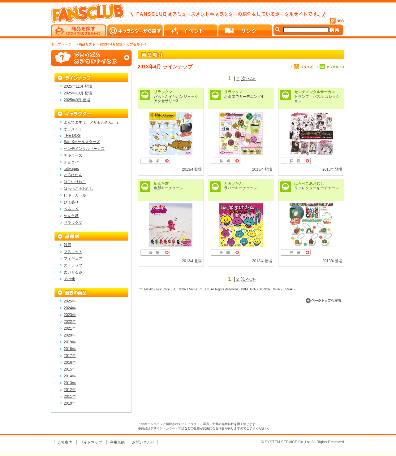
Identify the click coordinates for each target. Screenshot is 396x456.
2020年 (70, 335)
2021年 (70, 328)
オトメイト (73, 129)
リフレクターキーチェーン (316, 188)
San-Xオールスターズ (82, 142)
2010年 (70, 403)
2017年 (70, 356)
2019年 (70, 342)
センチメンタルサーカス (314, 92)
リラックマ (163, 92)
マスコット (73, 252)
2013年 (70, 383)
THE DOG (72, 135)
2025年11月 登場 (78, 86)
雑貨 (67, 245)
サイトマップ (91, 442)
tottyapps (71, 169)
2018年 (70, 349)
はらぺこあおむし (309, 183)
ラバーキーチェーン (240, 188)
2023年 (70, 315)
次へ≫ (248, 78)
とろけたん (233, 183)
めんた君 (161, 183)
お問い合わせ (143, 442)
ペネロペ (71, 209)
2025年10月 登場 (78, 93)
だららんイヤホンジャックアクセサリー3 (176, 98)
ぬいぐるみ (73, 272)
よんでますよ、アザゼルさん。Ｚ (91, 122)
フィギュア (73, 258)
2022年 (70, 321)
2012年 (70, 390)
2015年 (70, 369)
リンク (245, 30)
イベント (191, 30)
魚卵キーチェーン (168, 188)
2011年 (70, 396)
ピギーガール (75, 195)
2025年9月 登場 (77, 100)
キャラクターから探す (135, 30)
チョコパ (71, 162)
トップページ (61, 44)
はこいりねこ (75, 182)
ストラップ (73, 265)
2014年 (70, 376)
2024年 (70, 308)
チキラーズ (73, 155)
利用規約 (117, 442)
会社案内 (65, 442)
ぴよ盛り (71, 202)
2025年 (70, 301)
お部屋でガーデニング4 (243, 96)
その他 (69, 279)
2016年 (70, 362)
